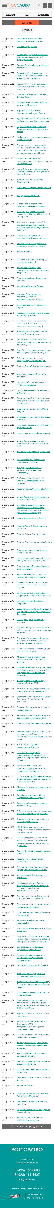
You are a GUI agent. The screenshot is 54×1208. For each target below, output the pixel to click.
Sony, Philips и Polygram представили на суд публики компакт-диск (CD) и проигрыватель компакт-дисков (33, 939)
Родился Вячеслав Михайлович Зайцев (34, 542)
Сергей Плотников (33, 1197)
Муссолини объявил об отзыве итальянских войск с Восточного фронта (31, 659)
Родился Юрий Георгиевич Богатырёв (34, 723)
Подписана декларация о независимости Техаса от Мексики (32, 236)
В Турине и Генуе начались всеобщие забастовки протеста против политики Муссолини (34, 630)
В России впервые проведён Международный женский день (31, 359)
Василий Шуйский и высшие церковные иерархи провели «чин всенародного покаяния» (32, 76)
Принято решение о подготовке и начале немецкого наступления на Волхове (32, 585)
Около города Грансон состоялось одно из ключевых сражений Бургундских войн (32, 57)
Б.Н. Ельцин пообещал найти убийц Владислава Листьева (33, 1035)
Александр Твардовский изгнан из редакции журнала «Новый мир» (32, 868)
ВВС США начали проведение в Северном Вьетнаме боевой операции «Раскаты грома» (34, 829)
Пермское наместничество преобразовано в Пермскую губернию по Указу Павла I (34, 161)
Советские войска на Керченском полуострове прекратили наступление (34, 594)
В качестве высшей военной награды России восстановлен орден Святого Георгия (33, 984)
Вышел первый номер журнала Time (33, 451)
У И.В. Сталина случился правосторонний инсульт (28, 745)
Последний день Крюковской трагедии (30, 620)
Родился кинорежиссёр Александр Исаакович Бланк (32, 551)
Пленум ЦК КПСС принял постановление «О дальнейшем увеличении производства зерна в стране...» (32, 756)
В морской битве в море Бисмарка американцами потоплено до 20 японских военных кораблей (32, 641)
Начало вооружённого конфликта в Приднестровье (33, 993)
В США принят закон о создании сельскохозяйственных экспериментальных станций (31, 323)
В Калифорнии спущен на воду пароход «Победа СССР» (31, 681)
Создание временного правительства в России (33, 391)
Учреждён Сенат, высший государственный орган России (31, 111)
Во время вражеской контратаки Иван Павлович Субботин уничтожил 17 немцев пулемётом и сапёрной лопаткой (34, 671)
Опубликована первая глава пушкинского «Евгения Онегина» (31, 205)
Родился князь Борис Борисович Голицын (31, 279)
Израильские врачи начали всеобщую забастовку (34, 929)
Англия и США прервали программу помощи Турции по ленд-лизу (33, 690)
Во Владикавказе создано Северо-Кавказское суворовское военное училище (32, 1045)
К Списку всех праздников (26, 1126)
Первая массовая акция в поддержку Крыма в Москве (33, 1110)
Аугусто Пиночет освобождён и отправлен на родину (31, 1054)
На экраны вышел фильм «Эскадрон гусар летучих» (33, 913)
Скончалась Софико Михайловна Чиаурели (32, 1102)
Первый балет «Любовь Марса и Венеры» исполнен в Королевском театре (32, 129)
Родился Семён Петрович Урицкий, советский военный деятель (33, 332)
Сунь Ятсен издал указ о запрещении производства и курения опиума (33, 351)
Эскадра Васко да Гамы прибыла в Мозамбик (32, 66)
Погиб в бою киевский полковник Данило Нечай (32, 95)
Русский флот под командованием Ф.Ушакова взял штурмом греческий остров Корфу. (33, 171)
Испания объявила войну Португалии (34, 187)
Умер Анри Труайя (25, 1085)
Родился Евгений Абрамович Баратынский (30, 180)
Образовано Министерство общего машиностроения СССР (33, 820)
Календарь (10, 14)
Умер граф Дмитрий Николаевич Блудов (32, 306)
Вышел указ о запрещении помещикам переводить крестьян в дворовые (33, 270)
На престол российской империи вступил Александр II (32, 260)
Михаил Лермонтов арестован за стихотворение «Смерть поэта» (32, 244)
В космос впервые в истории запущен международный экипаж (34, 905)
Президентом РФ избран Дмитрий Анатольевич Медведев (32, 1094)
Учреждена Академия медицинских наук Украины (33, 1014)
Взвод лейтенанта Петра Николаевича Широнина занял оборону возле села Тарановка (34, 611)
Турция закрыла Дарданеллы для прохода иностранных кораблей (32, 575)
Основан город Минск (27, 46)
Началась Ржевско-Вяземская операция (30, 602)
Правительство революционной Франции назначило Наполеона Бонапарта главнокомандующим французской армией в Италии (31, 149)
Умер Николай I (24, 251)
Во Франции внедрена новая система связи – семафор (33, 138)
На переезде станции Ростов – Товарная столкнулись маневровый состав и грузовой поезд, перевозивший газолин (32, 887)
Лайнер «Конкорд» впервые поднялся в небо (34, 852)
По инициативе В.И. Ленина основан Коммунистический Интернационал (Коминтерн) (33, 401)
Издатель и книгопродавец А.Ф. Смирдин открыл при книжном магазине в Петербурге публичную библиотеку (32, 226)
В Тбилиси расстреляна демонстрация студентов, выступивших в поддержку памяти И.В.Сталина (34, 779)
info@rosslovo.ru (27, 1179)
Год (27, 14)
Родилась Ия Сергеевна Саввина (31, 518)
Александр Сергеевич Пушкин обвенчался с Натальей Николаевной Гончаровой (33, 214)
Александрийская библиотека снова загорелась (33, 1070)
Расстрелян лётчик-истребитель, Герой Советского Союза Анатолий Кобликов (34, 699)
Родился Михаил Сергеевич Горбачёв (34, 488)
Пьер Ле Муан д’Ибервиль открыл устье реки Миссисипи (32, 103)
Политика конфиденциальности (27, 1188)
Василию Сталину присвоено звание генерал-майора (33, 708)
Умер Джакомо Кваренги (28, 195)
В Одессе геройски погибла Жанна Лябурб (32, 410)
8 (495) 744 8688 (27, 1170)
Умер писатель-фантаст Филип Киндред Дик (30, 921)
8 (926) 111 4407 (27, 1174)
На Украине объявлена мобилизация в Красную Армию (34, 426)
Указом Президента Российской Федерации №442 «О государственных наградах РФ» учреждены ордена (31, 1025)
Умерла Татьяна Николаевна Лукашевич (29, 876)
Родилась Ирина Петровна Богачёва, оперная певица (33, 567)
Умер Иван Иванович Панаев (30, 286)
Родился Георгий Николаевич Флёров (34, 366)
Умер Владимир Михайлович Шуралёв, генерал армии (30, 1118)
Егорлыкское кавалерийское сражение (34, 433)
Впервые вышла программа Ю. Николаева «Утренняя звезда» (31, 974)
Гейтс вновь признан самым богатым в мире (33, 1078)
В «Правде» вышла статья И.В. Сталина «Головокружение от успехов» (30, 481)
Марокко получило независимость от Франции (34, 788)
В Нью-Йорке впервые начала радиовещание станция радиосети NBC (32, 443)
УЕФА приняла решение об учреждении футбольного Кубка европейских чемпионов (31, 768)
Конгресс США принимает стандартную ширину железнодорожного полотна (30, 297)
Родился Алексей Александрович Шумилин (32, 527)
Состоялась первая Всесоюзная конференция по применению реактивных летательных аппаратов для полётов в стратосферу (33, 508)
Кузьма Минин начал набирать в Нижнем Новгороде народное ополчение (31, 86)
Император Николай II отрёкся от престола (32, 375)
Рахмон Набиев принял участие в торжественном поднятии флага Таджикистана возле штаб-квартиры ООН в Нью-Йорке (33, 1004)
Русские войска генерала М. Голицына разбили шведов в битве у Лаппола (34, 119)
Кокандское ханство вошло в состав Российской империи (33, 314)
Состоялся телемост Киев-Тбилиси (32, 965)
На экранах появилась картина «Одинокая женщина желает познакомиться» (31, 957)
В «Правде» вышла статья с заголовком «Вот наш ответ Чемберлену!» (29, 470)
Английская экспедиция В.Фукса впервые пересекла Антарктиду (31, 796)
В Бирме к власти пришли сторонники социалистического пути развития (34, 812)
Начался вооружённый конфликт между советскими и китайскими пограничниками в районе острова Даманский (33, 841)
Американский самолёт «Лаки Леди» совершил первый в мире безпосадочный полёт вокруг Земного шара (34, 735)
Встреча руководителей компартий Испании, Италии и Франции (33, 897)
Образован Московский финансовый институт (33, 418)
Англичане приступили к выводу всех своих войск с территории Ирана (33, 716)
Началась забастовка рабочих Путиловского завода (30, 383)
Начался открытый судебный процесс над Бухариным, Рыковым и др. (34, 559)
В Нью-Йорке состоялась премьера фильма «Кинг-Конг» (33, 498)
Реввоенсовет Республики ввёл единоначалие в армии (31, 460)
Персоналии (43, 14)
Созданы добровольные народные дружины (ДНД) (32, 804)
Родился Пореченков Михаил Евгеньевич (30, 860)
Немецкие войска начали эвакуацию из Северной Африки (33, 650)
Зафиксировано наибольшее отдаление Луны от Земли (30, 948)
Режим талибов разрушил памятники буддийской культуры (33, 1062)
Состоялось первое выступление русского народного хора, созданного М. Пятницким (34, 342)
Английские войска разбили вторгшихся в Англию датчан (30, 39)
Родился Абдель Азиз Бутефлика (31, 534)
